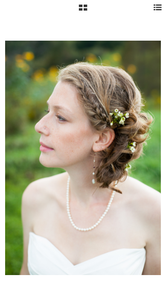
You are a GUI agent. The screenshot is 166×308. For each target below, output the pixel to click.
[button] (83, 10)
